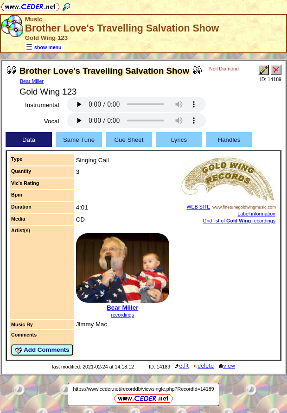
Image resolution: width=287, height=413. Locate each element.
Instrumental (42, 105)
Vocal (51, 121)
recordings (122, 315)
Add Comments (42, 350)
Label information (256, 213)
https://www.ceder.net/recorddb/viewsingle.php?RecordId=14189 (143, 389)
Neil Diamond (224, 68)
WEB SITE (198, 207)
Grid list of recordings (239, 220)
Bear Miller (32, 81)
